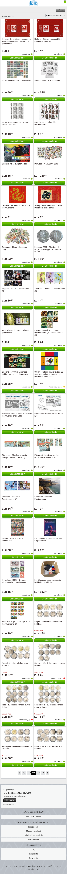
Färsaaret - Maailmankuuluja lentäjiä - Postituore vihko (46, 456)
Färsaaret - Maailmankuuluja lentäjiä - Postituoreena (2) (14, 456)
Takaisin (24, 773)
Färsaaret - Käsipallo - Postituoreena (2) (11, 498)
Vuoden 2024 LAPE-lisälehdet (47, 80)
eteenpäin (43, 773)
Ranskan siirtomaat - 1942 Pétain (16, 80)
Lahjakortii (33, 854)
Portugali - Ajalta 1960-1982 (46, 164)
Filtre (61, 10)
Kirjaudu (10, 800)
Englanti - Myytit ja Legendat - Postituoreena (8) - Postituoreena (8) (48, 332)
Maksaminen (33, 839)
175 (33, 773)
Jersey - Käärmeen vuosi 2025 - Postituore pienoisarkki (48, 206)
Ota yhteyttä (33, 858)
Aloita (19, 773)
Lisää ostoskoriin (17, 58)
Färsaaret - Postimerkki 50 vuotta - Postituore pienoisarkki (17, 414)
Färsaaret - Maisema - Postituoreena (44, 498)
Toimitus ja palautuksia (33, 835)
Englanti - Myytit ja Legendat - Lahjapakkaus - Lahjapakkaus (15, 373)
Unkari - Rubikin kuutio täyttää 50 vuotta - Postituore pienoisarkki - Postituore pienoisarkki (48, 374)
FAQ (33, 850)
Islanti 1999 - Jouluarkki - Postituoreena (45, 123)
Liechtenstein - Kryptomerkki (14, 164)
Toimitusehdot (33, 827)
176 (38, 773)
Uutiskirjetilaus (8, 804)
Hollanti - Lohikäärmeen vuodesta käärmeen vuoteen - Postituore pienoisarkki (16, 41)
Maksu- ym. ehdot (33, 831)
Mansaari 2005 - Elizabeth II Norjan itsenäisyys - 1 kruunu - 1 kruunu (48, 249)
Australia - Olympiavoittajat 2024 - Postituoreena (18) (16, 622)
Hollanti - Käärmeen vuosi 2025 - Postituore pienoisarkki (48, 40)
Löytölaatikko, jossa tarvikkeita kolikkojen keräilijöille (47, 581)
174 (29, 773)
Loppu (47, 773)
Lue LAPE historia (33, 817)
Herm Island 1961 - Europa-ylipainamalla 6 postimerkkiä (14, 581)
